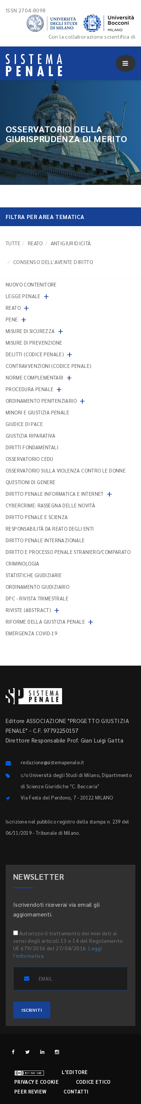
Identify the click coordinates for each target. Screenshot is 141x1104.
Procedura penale (29, 389)
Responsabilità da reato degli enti (50, 528)
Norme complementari (35, 377)
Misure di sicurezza (30, 331)
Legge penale (23, 296)
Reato (35, 243)
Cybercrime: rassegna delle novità (50, 505)
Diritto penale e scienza (37, 517)
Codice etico (93, 1081)
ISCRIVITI (31, 1010)
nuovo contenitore (31, 284)
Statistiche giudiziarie (34, 575)
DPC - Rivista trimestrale (37, 598)
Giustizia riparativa (30, 435)
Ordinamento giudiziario (37, 587)
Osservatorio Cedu (29, 459)
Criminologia (22, 563)
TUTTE (13, 243)
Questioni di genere (31, 482)
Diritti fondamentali (32, 447)
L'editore (75, 1072)
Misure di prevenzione (34, 342)
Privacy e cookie (36, 1081)
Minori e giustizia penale (37, 412)
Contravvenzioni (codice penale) (48, 366)
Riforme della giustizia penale (45, 621)
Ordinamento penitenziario (41, 401)
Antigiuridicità (71, 243)
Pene (12, 319)
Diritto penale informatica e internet (55, 493)
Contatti (76, 1091)
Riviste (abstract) (28, 610)
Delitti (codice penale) (35, 354)
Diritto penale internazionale (45, 540)
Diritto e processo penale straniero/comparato (68, 552)
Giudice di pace (24, 424)
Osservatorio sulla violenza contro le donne (66, 470)
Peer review (30, 1091)
